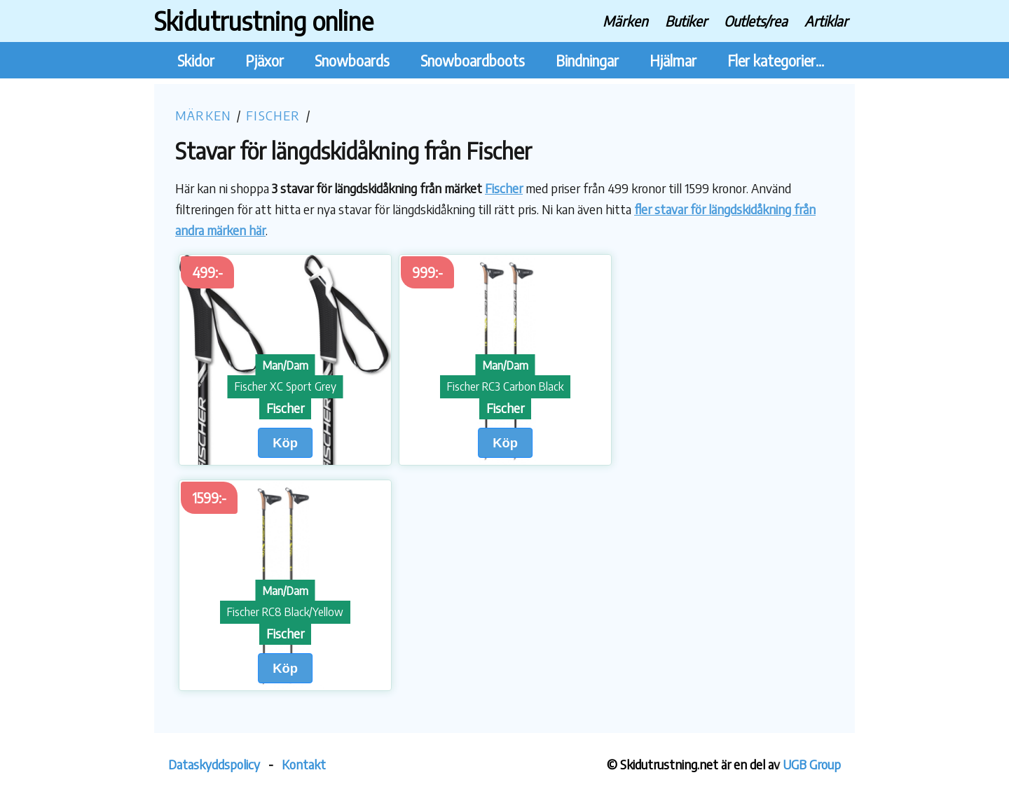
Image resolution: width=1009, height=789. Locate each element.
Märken (625, 20)
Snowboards (352, 60)
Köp (285, 442)
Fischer (273, 115)
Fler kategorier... (775, 60)
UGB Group (812, 764)
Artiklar (826, 20)
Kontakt (304, 764)
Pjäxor (264, 60)
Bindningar (587, 60)
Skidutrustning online (263, 20)
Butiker (686, 20)
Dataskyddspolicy (214, 764)
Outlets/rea (756, 20)
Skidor (195, 60)
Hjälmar (673, 60)
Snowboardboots (472, 60)
